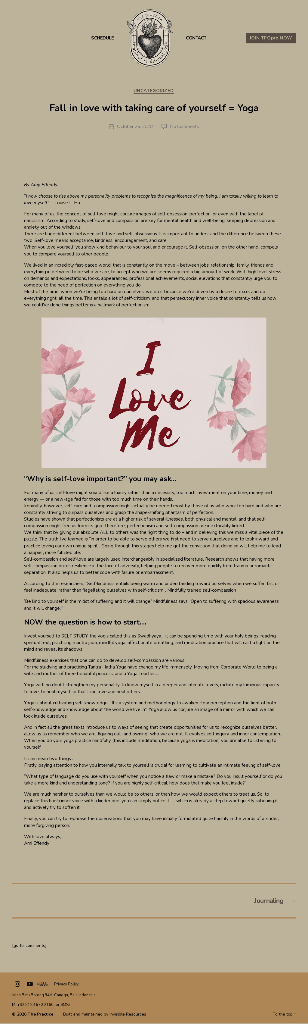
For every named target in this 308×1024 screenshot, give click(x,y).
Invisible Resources (127, 1015)
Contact (196, 38)
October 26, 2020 (134, 127)
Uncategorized (154, 91)
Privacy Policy (66, 985)
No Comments (185, 127)
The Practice (40, 1015)
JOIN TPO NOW (271, 38)
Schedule (102, 38)
